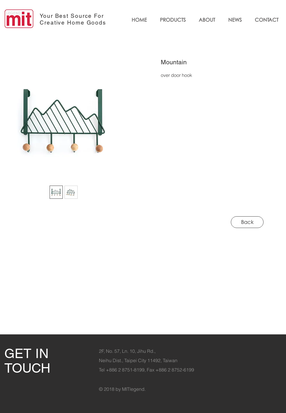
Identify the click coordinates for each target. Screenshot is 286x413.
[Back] (247, 222)
